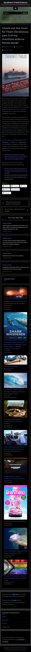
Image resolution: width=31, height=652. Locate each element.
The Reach (5, 142)
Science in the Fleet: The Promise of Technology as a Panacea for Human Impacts (16, 171)
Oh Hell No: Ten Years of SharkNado (15, 521)
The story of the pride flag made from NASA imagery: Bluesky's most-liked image (15, 578)
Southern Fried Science (15, 2)
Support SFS (6, 627)
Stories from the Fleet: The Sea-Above (13, 255)
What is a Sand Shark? (11, 366)
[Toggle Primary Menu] (15, 8)
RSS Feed (15, 594)
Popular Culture (8, 50)
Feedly (14, 600)
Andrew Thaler (19, 46)
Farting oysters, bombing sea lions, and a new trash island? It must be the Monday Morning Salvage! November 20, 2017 (15, 227)
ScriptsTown (23, 650)
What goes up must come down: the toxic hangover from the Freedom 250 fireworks (15, 303)
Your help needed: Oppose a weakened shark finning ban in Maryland (13, 421)
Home (4, 616)
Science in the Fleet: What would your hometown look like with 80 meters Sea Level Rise (16, 177)
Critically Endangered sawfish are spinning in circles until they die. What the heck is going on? (14, 449)
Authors (4, 623)
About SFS (5, 620)
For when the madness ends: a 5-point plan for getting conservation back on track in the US (14, 392)
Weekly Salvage (7, 223)
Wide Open (22, 142)
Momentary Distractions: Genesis (15, 154)
